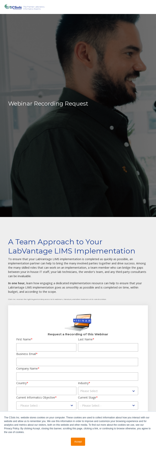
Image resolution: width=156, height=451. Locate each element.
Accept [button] (78, 441)
